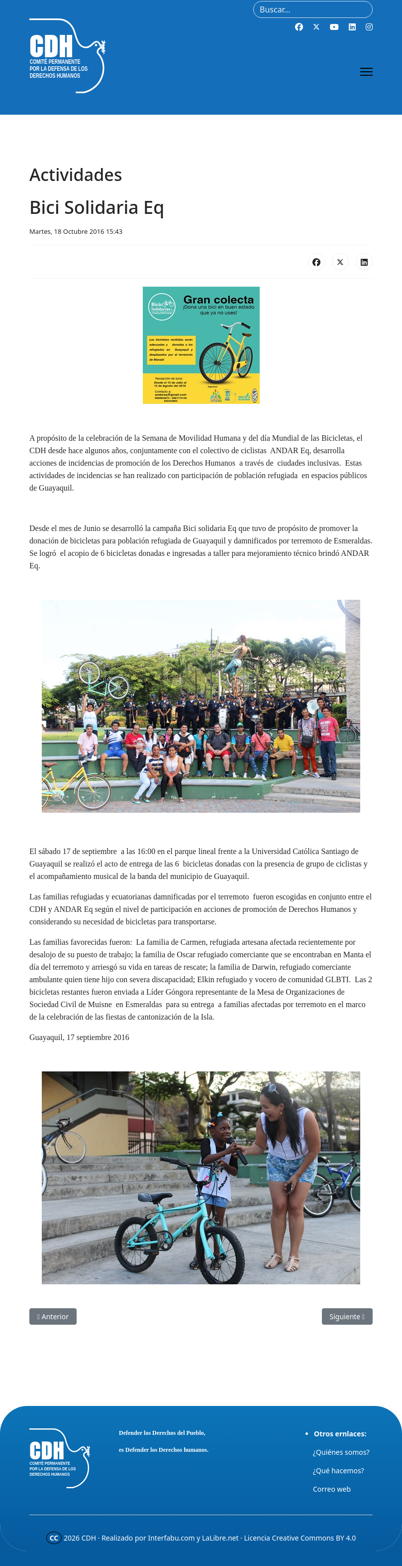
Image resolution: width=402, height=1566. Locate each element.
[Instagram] (369, 26)
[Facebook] (299, 26)
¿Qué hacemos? (338, 1470)
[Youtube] (334, 26)
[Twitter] (316, 26)
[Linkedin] (352, 26)
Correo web (332, 1489)
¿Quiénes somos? (341, 1452)
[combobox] (313, 9)
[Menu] (366, 72)
